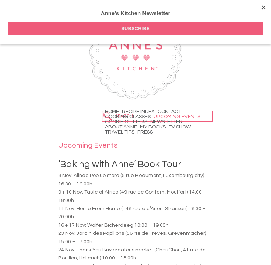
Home (112, 111)
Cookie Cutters (126, 121)
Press (145, 132)
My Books (153, 127)
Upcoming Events (177, 116)
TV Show (180, 127)
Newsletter (166, 121)
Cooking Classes (128, 116)
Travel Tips (119, 132)
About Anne (121, 127)
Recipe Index (138, 111)
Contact (169, 111)
